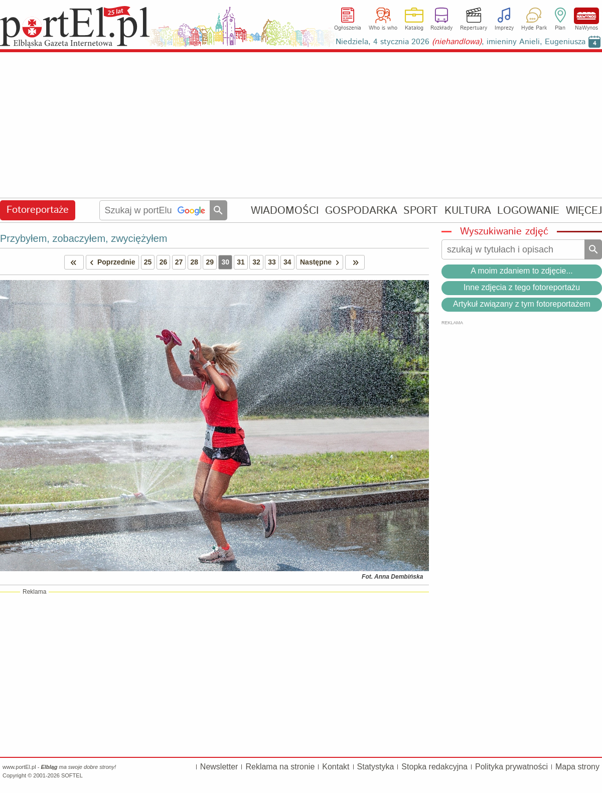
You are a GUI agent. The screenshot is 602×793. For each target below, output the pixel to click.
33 (272, 262)
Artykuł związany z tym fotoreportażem (521, 304)
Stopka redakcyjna (434, 766)
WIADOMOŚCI (285, 210)
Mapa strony (577, 766)
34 (287, 262)
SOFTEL (72, 775)
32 (256, 262)
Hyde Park (534, 28)
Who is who (383, 28)
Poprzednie (110, 262)
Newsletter (219, 766)
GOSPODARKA (361, 210)
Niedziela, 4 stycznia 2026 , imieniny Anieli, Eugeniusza (460, 42)
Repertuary (473, 28)
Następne (321, 262)
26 (164, 262)
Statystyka (375, 766)
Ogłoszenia (347, 28)
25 (148, 262)
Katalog (414, 28)
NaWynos (586, 16)
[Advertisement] (301, 125)
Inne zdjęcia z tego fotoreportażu (522, 287)
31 (241, 262)
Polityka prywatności (511, 766)
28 (195, 262)
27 (179, 262)
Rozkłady (441, 28)
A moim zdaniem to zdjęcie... (522, 271)
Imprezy (504, 28)
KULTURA (467, 210)
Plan (560, 28)
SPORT (420, 210)
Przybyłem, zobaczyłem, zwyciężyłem (83, 238)
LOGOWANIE (528, 210)
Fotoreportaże (38, 210)
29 (210, 262)
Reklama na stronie (280, 766)
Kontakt (335, 766)
